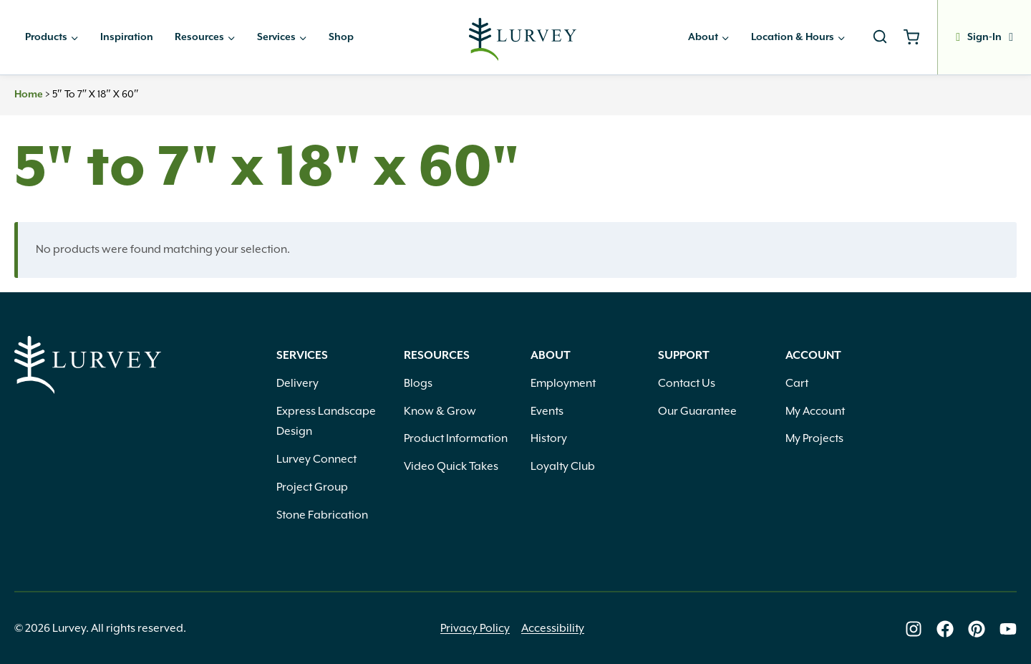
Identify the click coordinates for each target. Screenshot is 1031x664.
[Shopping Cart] (917, 37)
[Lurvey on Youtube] (1008, 628)
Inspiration (126, 37)
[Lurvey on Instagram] (913, 628)
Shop (341, 37)
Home (28, 94)
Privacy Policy (475, 628)
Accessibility (552, 628)
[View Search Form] (879, 37)
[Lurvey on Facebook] (945, 628)
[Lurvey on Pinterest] (976, 628)
